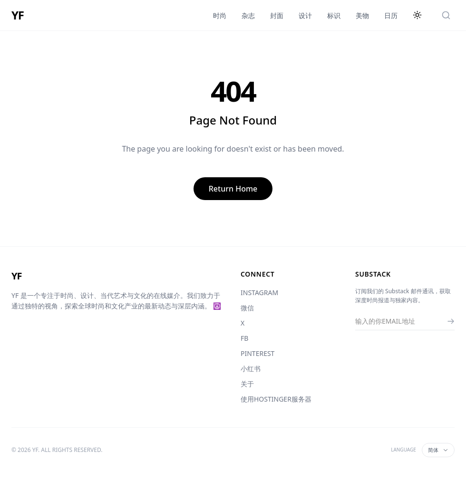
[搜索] (446, 15)
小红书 (251, 368)
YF (17, 15)
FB (244, 338)
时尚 (219, 15)
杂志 (248, 15)
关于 (247, 383)
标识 (333, 15)
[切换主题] (417, 15)
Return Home (233, 188)
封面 (276, 15)
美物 (362, 15)
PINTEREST (257, 353)
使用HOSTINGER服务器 (276, 398)
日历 (391, 15)
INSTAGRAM (259, 292)
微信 (247, 307)
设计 (305, 15)
